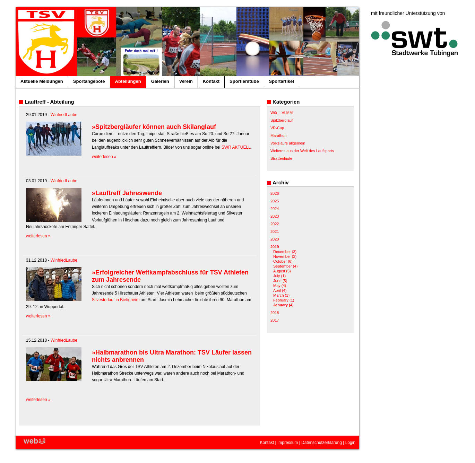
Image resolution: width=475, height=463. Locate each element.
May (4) (279, 285)
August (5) (282, 271)
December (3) (284, 252)
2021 (274, 231)
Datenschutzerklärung (321, 442)
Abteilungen (128, 81)
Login (350, 442)
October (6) (283, 261)
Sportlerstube (244, 81)
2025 (274, 201)
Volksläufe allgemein (287, 143)
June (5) (280, 281)
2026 (274, 193)
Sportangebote (89, 81)
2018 (274, 313)
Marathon (278, 135)
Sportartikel (281, 81)
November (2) (284, 256)
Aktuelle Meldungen (41, 81)
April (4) (280, 290)
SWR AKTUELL (236, 147)
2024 (274, 209)
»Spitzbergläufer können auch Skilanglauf (154, 126)
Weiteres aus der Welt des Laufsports (302, 151)
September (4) (285, 266)
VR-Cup (277, 128)
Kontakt (211, 81)
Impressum (287, 442)
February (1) (283, 300)
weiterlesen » (104, 156)
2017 (274, 320)
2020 (274, 239)
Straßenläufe (281, 158)
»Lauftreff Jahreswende (127, 193)
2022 (274, 224)
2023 (274, 216)
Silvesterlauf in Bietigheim (115, 299)
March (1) (281, 295)
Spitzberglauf (281, 120)
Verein (186, 81)
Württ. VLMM (281, 113)
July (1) (279, 276)
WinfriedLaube (64, 114)
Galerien (160, 81)
